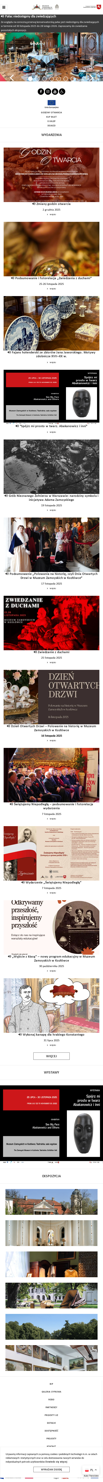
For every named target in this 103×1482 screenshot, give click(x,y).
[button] (30, 79)
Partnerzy (51, 1407)
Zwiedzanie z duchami (53, 652)
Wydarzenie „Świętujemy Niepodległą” (54, 882)
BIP (51, 1384)
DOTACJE (51, 1423)
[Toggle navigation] (4, 7)
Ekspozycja (51, 1176)
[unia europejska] (51, 104)
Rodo (51, 1400)
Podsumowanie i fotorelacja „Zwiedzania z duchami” (53, 278)
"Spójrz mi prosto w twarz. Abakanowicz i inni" (54, 426)
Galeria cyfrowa (51, 1392)
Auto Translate (91, 1476)
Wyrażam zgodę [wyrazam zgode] (51, 1469)
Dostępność (51, 1431)
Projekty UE (51, 1415)
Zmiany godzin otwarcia (53, 204)
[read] (2, 17)
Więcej (51, 215)
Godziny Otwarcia (51, 113)
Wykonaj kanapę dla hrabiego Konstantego (54, 1035)
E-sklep (52, 121)
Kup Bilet (51, 117)
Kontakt (51, 1447)
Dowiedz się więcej (56, 1462)
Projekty (51, 1439)
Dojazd (51, 126)
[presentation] (12, 77)
